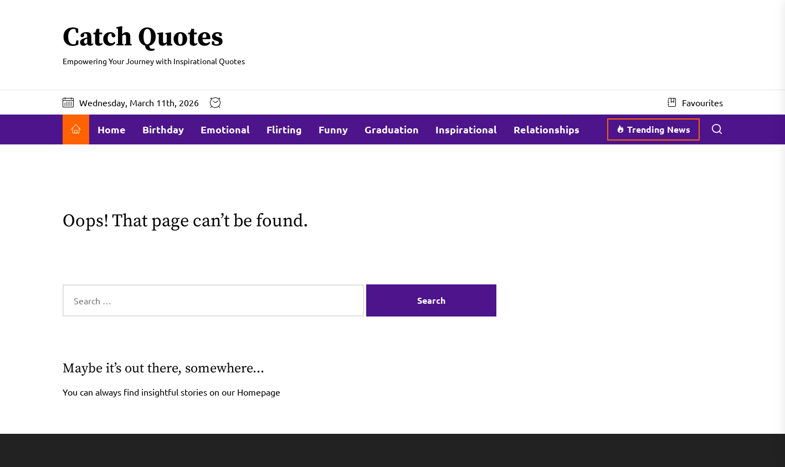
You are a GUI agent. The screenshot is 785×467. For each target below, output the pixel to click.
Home (112, 129)
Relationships (546, 129)
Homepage (258, 391)
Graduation (392, 129)
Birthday (163, 129)
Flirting (284, 129)
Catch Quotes (143, 38)
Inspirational (466, 129)
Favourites (695, 102)
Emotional (225, 129)
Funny (333, 129)
